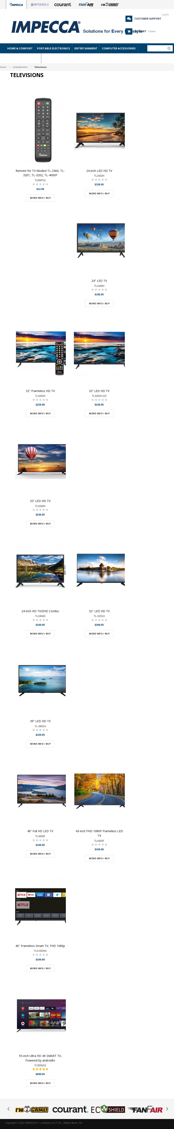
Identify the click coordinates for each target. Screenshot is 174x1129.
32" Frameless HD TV (40, 391)
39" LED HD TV (40, 721)
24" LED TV (99, 281)
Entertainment (20, 67)
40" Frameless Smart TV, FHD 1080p (40, 946)
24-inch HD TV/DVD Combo (40, 611)
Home (3, 67)
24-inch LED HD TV (99, 171)
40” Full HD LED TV (40, 831)
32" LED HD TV (99, 611)
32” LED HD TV (99, 391)
